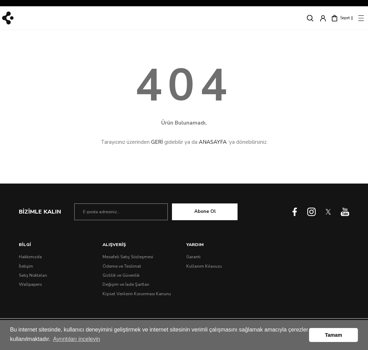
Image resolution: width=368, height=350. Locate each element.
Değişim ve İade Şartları (126, 284)
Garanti (193, 257)
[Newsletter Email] (121, 211)
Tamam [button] (333, 335)
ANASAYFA (213, 142)
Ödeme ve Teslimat (122, 266)
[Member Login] (323, 18)
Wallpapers (30, 284)
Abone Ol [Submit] (205, 211)
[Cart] (342, 18)
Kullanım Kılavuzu (204, 266)
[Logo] (8, 18)
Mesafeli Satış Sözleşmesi (128, 257)
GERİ (157, 142)
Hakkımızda (30, 257)
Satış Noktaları (33, 275)
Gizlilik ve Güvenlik (121, 275)
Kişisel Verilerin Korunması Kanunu (137, 294)
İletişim (26, 266)
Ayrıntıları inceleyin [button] (76, 339)
